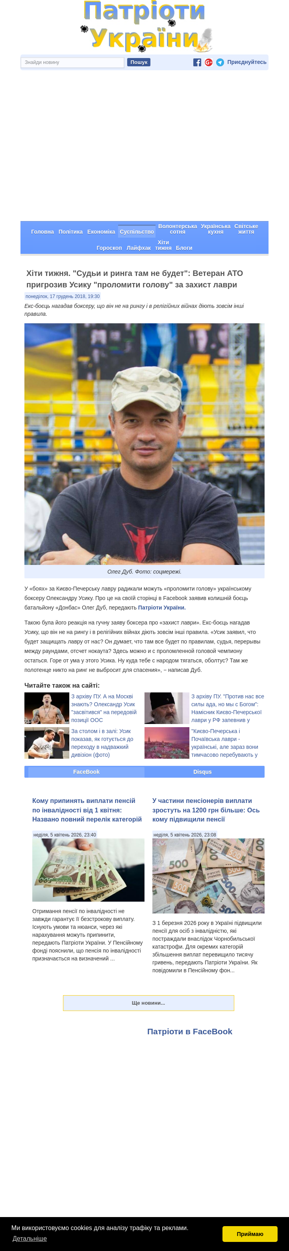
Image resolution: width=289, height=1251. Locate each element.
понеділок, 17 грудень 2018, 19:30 (63, 268)
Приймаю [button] (250, 1234)
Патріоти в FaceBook (189, 1003)
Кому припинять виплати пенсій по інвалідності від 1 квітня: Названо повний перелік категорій (87, 782)
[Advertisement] (144, 134)
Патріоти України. (162, 579)
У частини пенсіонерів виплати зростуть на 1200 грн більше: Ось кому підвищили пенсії (206, 782)
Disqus (202, 744)
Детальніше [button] (30, 1238)
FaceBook (86, 744)
